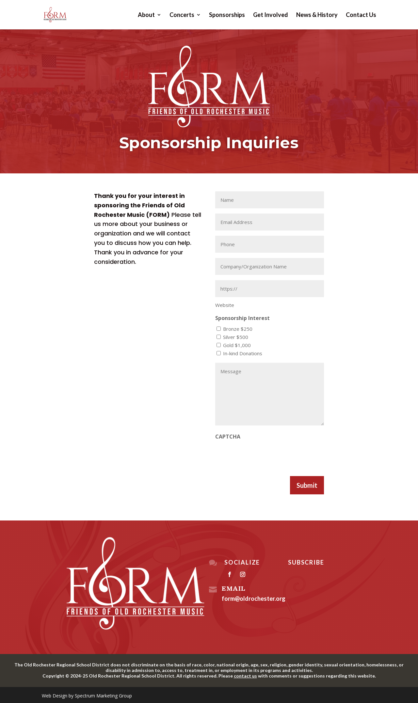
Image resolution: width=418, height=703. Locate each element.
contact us (245, 676)
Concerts (181, 15)
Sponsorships (227, 15)
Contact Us (361, 15)
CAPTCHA (227, 436)
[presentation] (264, 456)
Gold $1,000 (237, 345)
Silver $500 (235, 337)
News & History (317, 15)
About (146, 15)
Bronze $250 (237, 329)
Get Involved (270, 15)
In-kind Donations (242, 353)
